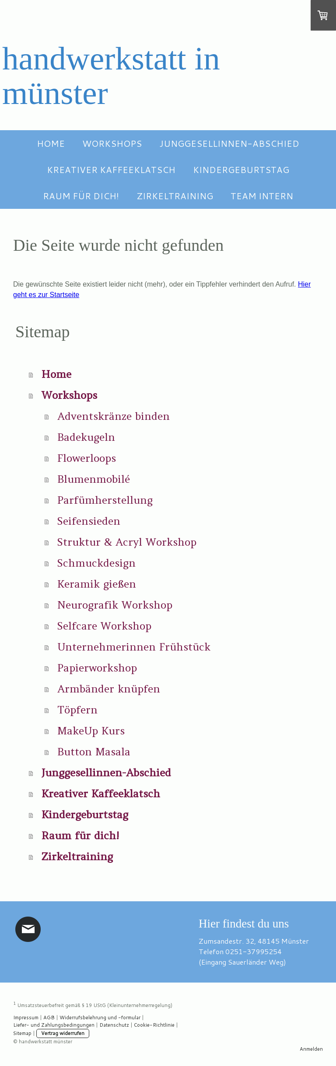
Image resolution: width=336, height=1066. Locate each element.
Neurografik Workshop (114, 605)
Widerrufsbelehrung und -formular (100, 1017)
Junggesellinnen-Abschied (229, 143)
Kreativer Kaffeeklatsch (111, 169)
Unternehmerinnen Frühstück (133, 647)
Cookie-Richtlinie (154, 1024)
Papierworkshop (97, 668)
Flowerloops (86, 458)
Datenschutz (114, 1024)
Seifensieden (88, 521)
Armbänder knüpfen (108, 689)
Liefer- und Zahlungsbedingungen (53, 1024)
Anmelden (311, 1048)
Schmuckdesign (96, 563)
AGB (49, 1017)
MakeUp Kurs (91, 730)
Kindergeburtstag (241, 169)
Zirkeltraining (174, 196)
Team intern (262, 196)
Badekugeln (86, 437)
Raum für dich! (81, 196)
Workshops (112, 143)
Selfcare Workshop (104, 626)
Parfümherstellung (105, 500)
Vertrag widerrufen (62, 1033)
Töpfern (77, 709)
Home (51, 143)
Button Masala (93, 751)
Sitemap (22, 1033)
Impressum (25, 1017)
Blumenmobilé (93, 479)
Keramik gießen (96, 584)
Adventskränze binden (113, 416)
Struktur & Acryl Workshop (126, 542)
